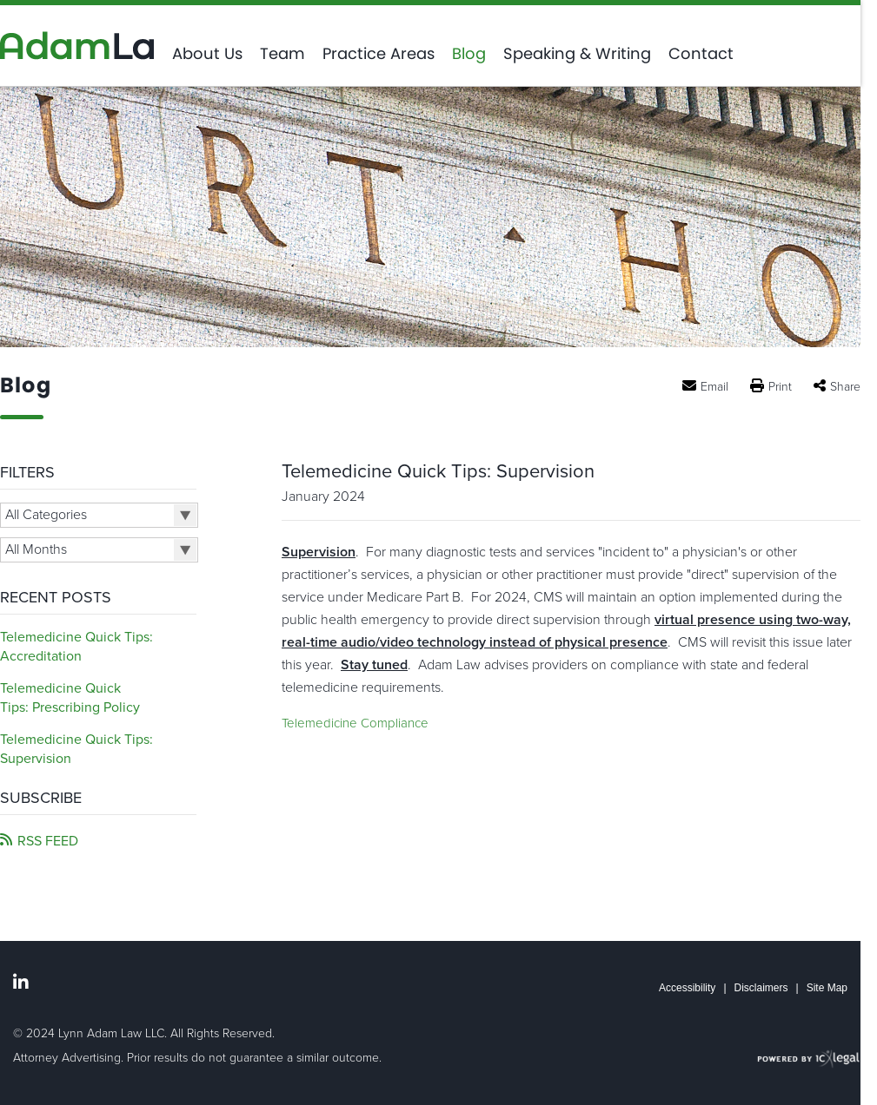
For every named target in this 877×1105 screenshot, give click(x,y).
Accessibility (687, 988)
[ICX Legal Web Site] (808, 1059)
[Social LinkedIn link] (21, 983)
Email (714, 386)
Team (282, 54)
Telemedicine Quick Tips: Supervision (438, 471)
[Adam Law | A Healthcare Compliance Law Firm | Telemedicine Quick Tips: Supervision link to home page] (77, 45)
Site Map (827, 988)
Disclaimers (761, 988)
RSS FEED (47, 841)
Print (780, 386)
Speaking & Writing (577, 54)
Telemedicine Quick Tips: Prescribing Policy (70, 698)
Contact (701, 54)
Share (845, 386)
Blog (469, 54)
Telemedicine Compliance (355, 723)
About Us (207, 54)
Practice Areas (378, 54)
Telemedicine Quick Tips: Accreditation (76, 646)
